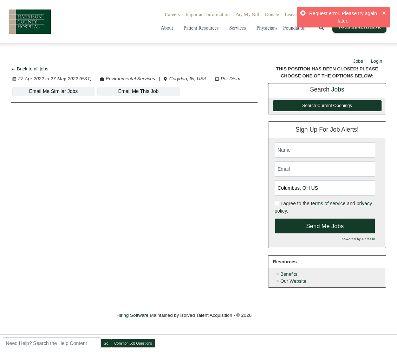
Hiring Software (133, 315)
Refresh (272, 315)
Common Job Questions (133, 343)
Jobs (358, 61)
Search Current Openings (327, 105)
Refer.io (368, 239)
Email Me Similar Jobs (53, 91)
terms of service (328, 203)
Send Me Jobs (325, 226)
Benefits (288, 274)
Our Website (293, 281)
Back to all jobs (29, 68)
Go (106, 343)
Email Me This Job (138, 91)
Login (376, 61)
